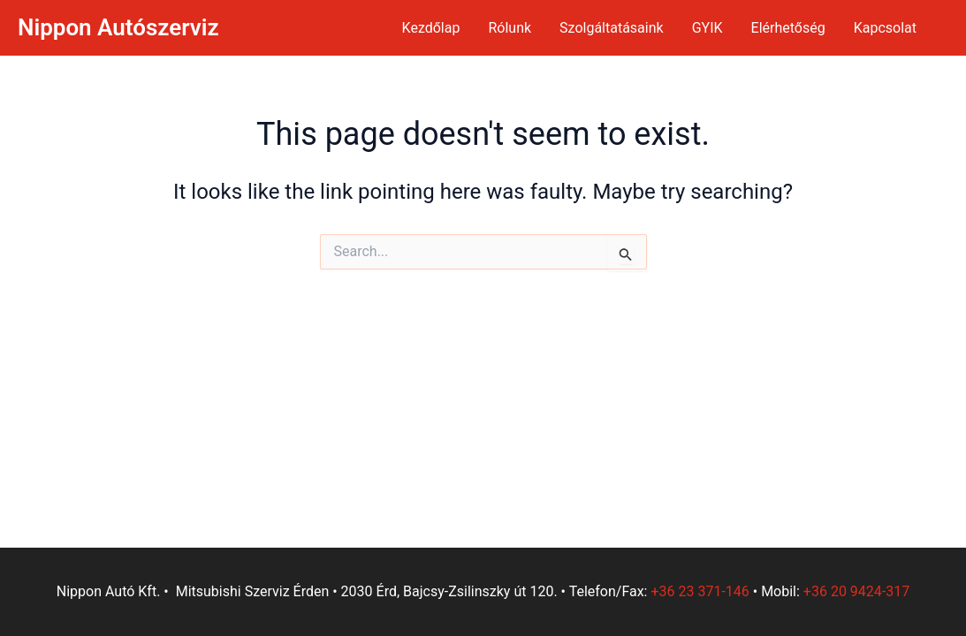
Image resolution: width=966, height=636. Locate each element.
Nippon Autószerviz (118, 27)
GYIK (707, 27)
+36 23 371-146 (699, 591)
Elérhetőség (788, 27)
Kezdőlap (431, 27)
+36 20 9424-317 (856, 591)
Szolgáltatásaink (611, 27)
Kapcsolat (885, 27)
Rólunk (509, 27)
